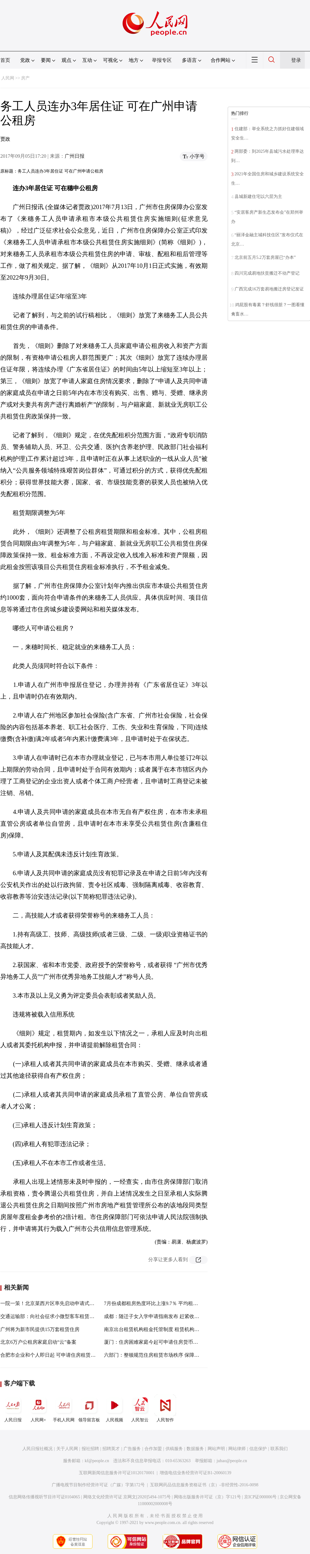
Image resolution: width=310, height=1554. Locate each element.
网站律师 (237, 1448)
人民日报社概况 (37, 1448)
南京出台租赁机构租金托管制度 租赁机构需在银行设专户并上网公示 (179, 1329)
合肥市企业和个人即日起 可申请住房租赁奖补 (50, 1355)
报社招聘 (90, 1448)
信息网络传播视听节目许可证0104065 (44, 1497)
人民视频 (114, 1408)
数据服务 (195, 1448)
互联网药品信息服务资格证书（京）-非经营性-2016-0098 (204, 1485)
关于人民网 (67, 1448)
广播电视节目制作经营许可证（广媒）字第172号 (98, 1485)
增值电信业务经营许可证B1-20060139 (195, 1473)
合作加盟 (153, 1448)
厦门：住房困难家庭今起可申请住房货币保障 (153, 1342)
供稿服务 (174, 1448)
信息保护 (258, 1448)
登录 (296, 60)
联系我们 (279, 1448)
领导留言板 (89, 1408)
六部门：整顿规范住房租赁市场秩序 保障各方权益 (159, 1355)
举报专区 (162, 60)
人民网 (7, 78)
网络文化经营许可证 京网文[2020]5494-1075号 (127, 1497)
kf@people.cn (97, 1460)
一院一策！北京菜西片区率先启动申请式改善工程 (54, 1303)
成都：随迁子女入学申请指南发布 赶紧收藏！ (154, 1316)
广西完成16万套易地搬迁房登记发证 (269, 289)
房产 (25, 78)
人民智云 (140, 1408)
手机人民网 (64, 1408)
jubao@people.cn (232, 1460)
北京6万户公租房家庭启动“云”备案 (38, 1342)
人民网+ (38, 1408)
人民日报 (13, 1408)
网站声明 (216, 1448)
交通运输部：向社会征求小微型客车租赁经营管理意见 (59, 1316)
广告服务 (132, 1448)
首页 (5, 60)
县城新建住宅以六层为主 (258, 196)
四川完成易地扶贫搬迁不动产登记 (267, 273)
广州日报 (74, 156)
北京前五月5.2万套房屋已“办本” (265, 257)
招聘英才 (111, 1448)
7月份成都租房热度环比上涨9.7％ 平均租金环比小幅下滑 (166, 1303)
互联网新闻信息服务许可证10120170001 (117, 1473)
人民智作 (165, 1408)
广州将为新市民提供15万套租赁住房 (40, 1329)
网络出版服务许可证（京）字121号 (207, 1497)
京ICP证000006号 (260, 1497)
